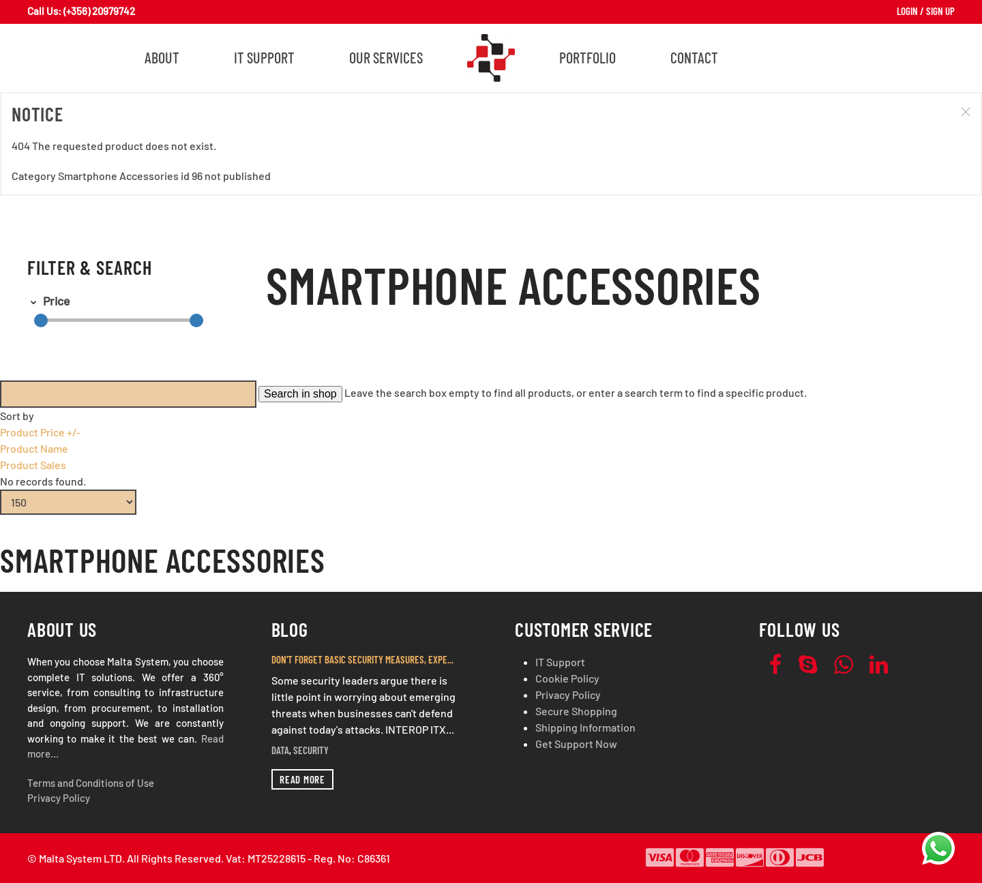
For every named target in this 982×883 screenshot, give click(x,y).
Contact (694, 57)
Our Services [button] (386, 57)
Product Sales (33, 464)
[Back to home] (491, 58)
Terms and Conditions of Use (90, 783)
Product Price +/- (40, 431)
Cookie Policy (567, 678)
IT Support (264, 57)
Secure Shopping (576, 710)
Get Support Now (576, 743)
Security (311, 750)
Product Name (34, 448)
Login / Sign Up (926, 11)
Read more (302, 779)
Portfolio (587, 57)
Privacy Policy (58, 798)
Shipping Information (585, 727)
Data (280, 750)
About (162, 57)
